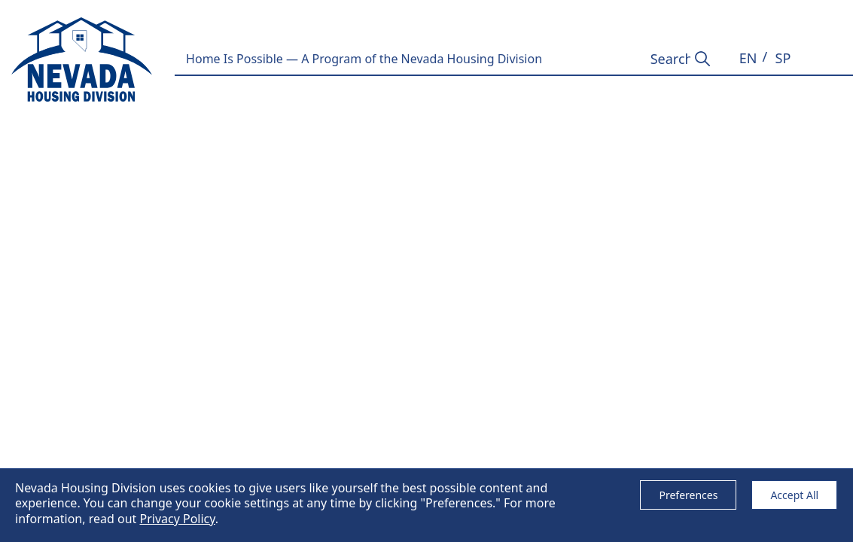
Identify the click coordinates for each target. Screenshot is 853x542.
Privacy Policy (177, 518)
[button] (748, 58)
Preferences (688, 495)
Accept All (794, 495)
